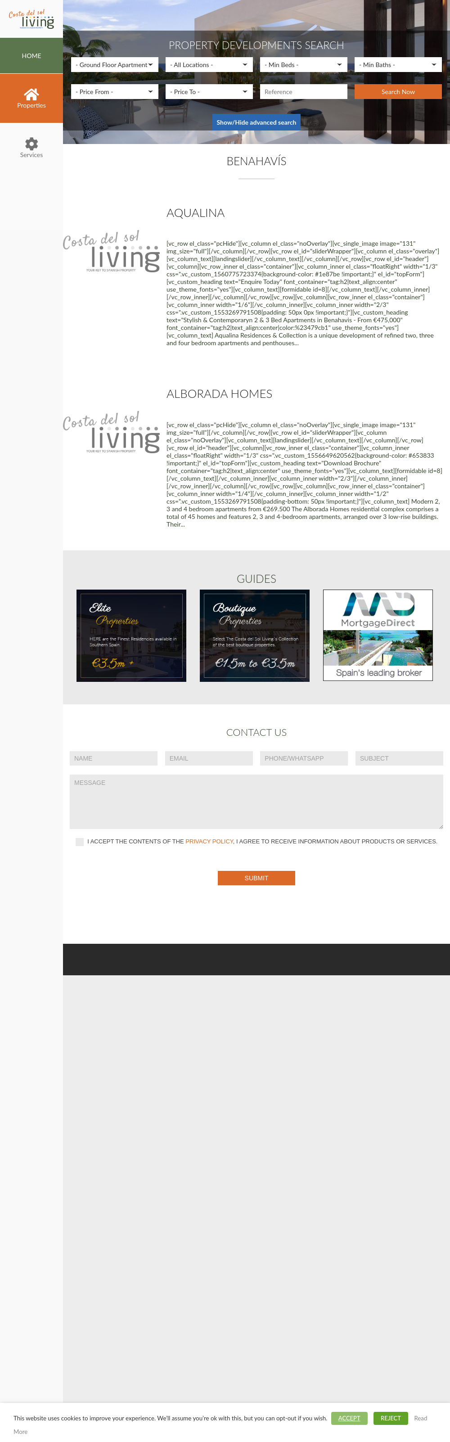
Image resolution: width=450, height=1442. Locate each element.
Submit (257, 878)
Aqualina (195, 212)
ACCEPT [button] (349, 1418)
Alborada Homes (219, 393)
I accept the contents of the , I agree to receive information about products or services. (257, 842)
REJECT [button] (391, 1418)
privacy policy (209, 841)
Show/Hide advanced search (257, 122)
